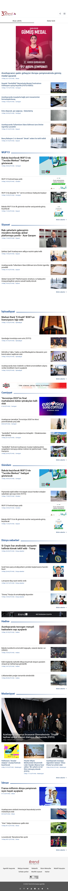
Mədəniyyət (8, 693)
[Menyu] (64, 14)
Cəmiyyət (6, 392)
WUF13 (5, 152)
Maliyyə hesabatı (23, 868)
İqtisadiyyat (8, 311)
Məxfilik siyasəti (36, 872)
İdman (5, 782)
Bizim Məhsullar (46, 868)
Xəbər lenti (51, 21)
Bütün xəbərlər (60, 219)
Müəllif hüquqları (59, 868)
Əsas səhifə (17, 21)
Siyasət (5, 224)
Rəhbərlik (35, 868)
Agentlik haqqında (9, 868)
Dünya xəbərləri (10, 540)
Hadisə (5, 621)
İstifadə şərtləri (23, 872)
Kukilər (47, 872)
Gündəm (6, 465)
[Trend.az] (8, 13)
